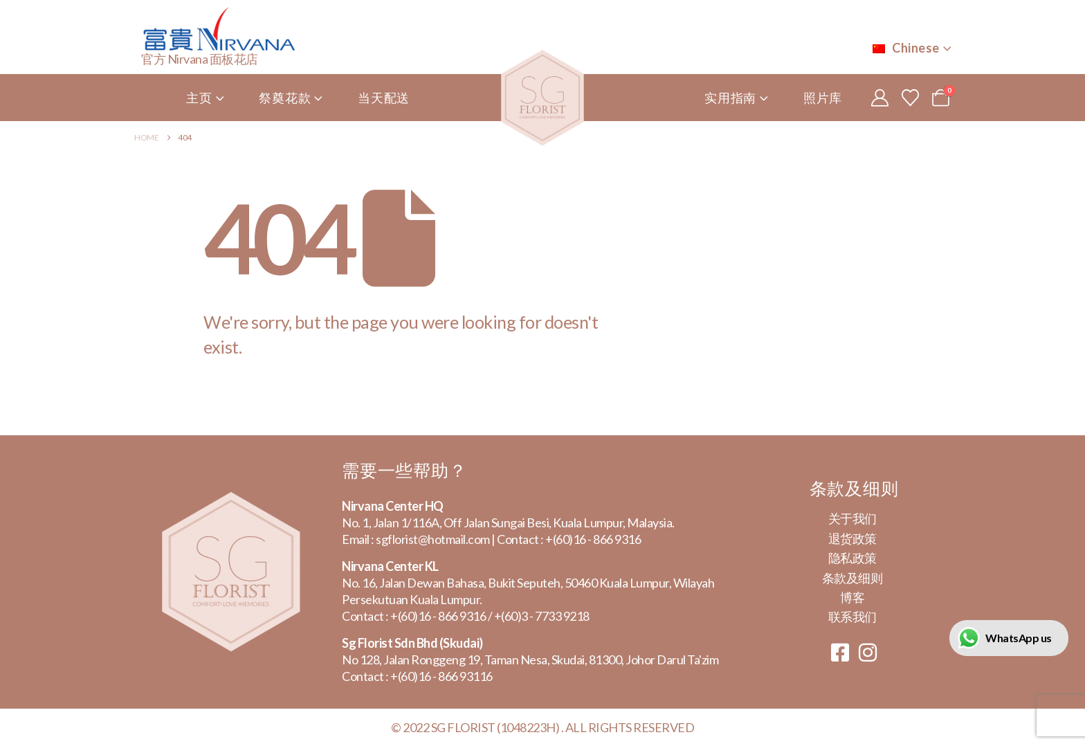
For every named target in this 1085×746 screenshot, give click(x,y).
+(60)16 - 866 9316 (593, 539)
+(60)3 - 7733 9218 (542, 616)
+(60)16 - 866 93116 (441, 676)
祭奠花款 (285, 97)
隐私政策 (852, 557)
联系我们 (852, 616)
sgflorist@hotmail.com (433, 539)
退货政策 (852, 538)
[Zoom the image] (231, 500)
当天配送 (384, 97)
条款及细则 (852, 577)
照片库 (822, 97)
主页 (199, 97)
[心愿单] (910, 98)
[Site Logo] (542, 98)
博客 (852, 597)
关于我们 (852, 518)
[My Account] (879, 98)
